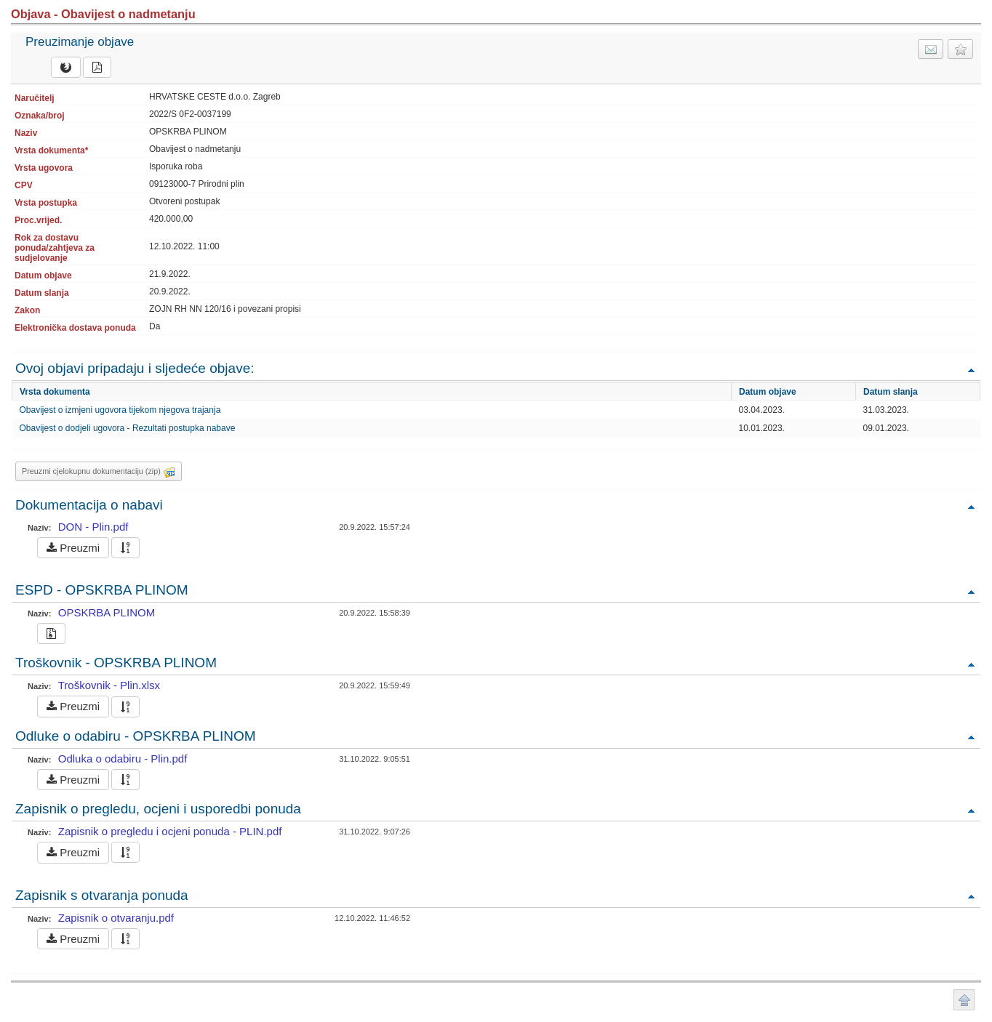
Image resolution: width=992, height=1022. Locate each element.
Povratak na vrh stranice (964, 999)
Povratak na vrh (970, 370)
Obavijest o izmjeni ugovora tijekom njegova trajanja (120, 410)
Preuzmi (73, 548)
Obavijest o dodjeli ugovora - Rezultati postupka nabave (128, 428)
